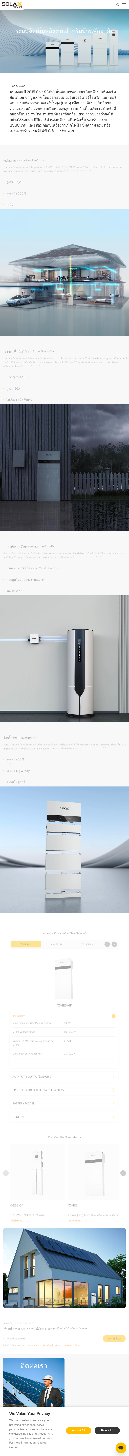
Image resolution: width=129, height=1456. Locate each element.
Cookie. (14, 1447)
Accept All (78, 1430)
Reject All (107, 1430)
